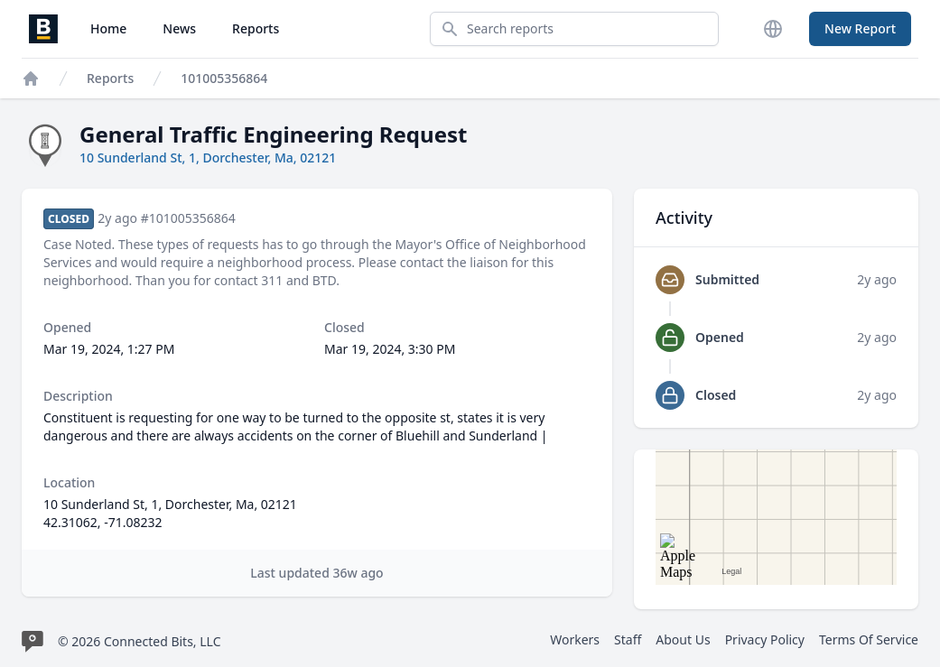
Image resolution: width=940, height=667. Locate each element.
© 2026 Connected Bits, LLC (139, 641)
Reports (255, 28)
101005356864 (224, 78)
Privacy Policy (765, 639)
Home (108, 28)
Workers (575, 639)
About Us (683, 639)
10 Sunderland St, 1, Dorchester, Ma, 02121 (207, 157)
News (179, 28)
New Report (860, 28)
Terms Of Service (868, 639)
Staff (627, 639)
